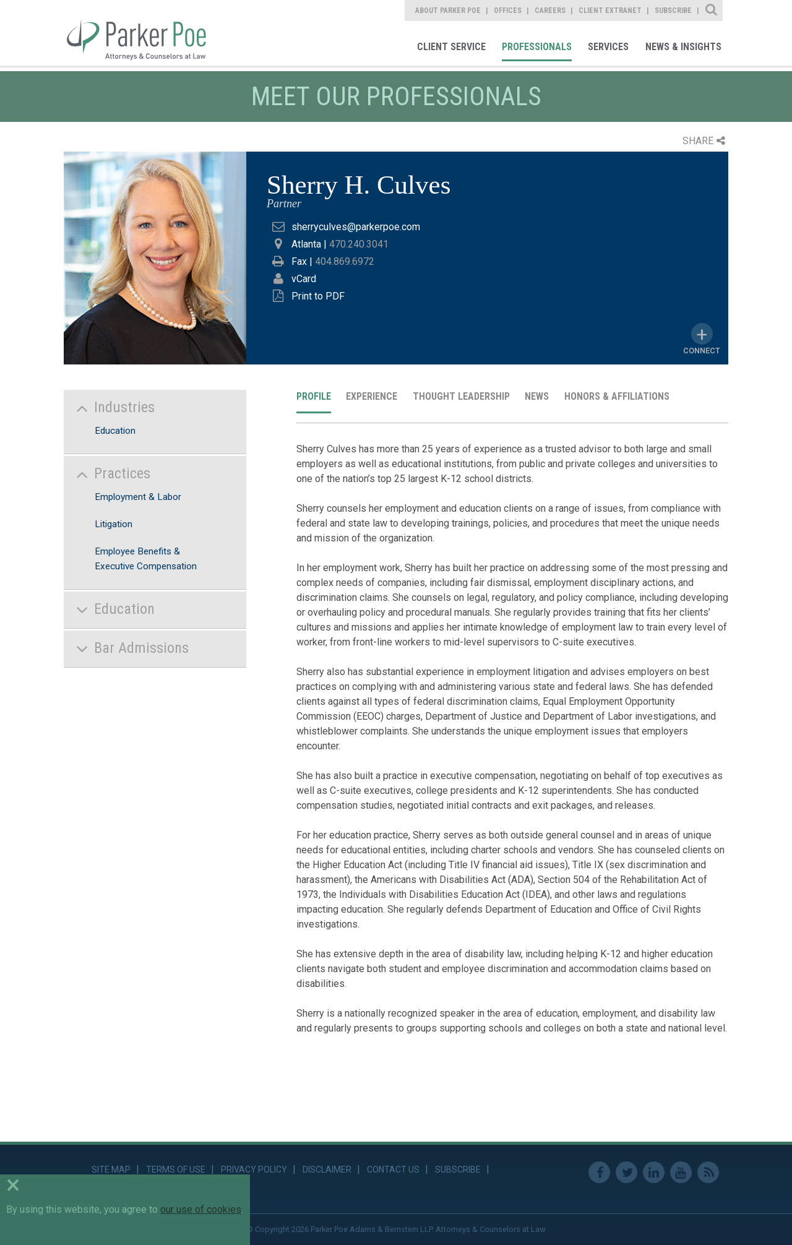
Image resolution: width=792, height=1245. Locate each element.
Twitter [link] (626, 1172)
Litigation (113, 524)
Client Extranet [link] (610, 10)
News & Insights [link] (683, 47)
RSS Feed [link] (708, 1172)
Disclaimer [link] (327, 1169)
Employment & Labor (138, 496)
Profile (313, 396)
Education (115, 430)
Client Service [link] (451, 47)
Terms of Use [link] (175, 1169)
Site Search (712, 10)
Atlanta (306, 244)
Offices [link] (508, 10)
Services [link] (608, 47)
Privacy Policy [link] (254, 1169)
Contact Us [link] (393, 1169)
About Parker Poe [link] (448, 10)
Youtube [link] (681, 1172)
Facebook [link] (599, 1172)
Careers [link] (550, 10)
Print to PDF (318, 296)
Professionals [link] (537, 47)
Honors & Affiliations (616, 396)
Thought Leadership (461, 396)
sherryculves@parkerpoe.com (355, 227)
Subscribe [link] (673, 10)
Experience (371, 396)
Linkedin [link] (654, 1172)
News (537, 396)
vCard (303, 279)
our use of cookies (200, 1209)
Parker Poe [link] (143, 32)
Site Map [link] (111, 1169)
